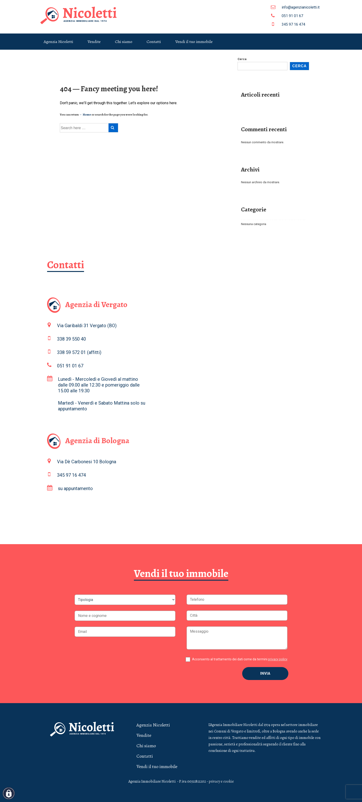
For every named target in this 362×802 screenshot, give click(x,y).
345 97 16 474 (288, 24)
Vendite (94, 41)
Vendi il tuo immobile (194, 41)
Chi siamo (123, 41)
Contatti (154, 41)
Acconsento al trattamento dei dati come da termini (239, 659)
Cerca (242, 59)
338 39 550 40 (71, 339)
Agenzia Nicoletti (58, 41)
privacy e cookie (221, 781)
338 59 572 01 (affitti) (79, 352)
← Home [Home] (85, 114)
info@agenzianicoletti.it (295, 7)
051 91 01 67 (287, 15)
